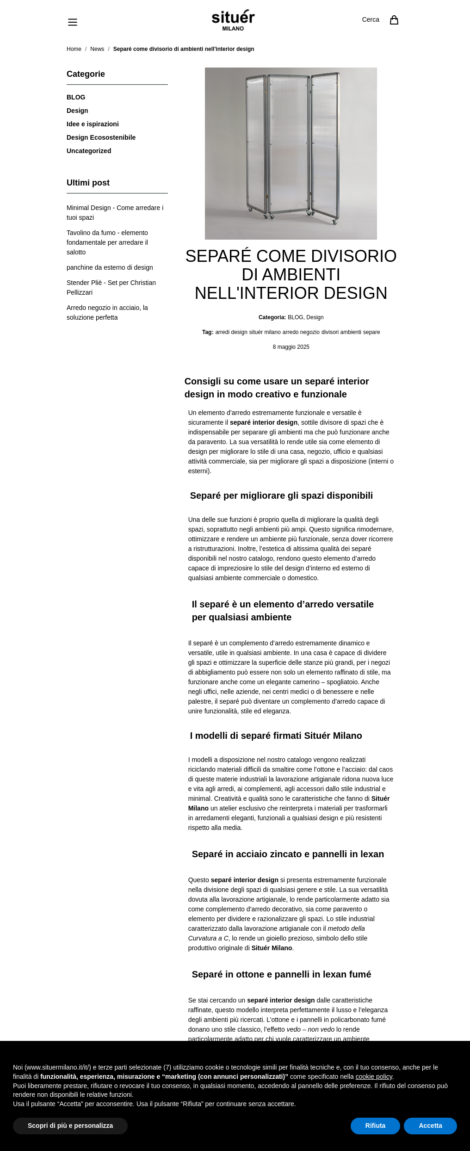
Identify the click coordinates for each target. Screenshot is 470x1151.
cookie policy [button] (374, 1076)
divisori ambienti (341, 332)
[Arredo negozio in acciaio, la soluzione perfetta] (117, 312)
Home (74, 49)
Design (77, 110)
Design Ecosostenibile (101, 137)
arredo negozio (301, 332)
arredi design (231, 332)
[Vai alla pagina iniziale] (233, 20)
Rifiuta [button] (375, 1125)
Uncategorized (89, 151)
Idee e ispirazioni (93, 124)
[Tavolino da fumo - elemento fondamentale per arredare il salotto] (117, 242)
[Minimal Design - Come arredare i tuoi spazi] (117, 213)
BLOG (76, 97)
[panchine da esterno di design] (110, 267)
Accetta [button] (430, 1125)
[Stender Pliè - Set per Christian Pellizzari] (117, 287)
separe (371, 332)
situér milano (265, 332)
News (97, 49)
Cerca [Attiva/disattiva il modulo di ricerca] (370, 19)
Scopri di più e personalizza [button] (70, 1125)
